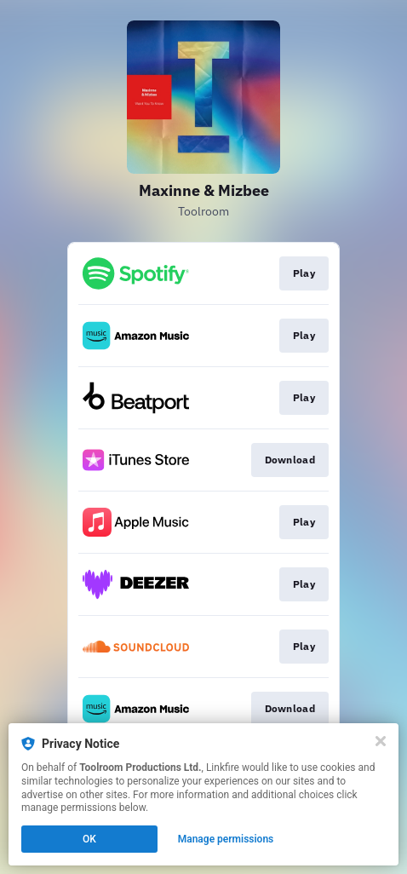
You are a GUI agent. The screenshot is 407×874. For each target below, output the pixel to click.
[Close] (380, 741)
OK (89, 839)
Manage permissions (226, 839)
